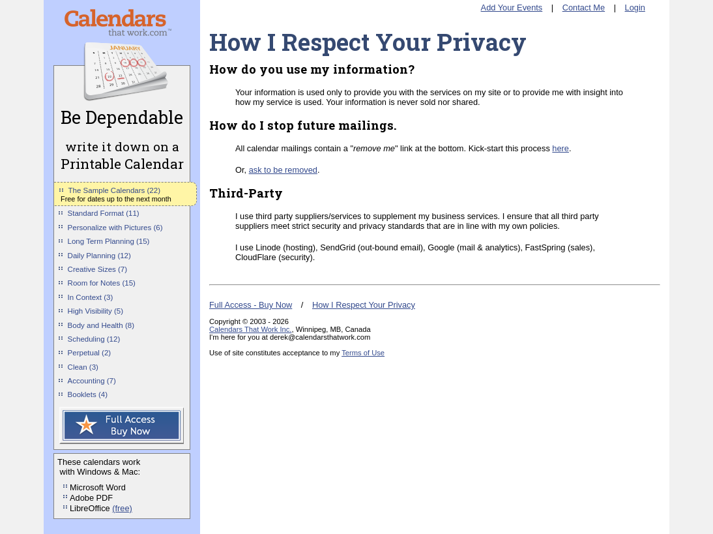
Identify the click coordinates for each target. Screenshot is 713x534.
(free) (122, 508)
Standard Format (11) (103, 213)
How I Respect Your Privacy (363, 305)
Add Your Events (512, 7)
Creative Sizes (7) (98, 269)
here (560, 148)
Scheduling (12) (94, 339)
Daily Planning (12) (99, 256)
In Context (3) (90, 297)
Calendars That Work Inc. (250, 329)
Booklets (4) (88, 394)
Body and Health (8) (101, 325)
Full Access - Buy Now (250, 305)
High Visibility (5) (96, 311)
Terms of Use (363, 353)
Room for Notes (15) (102, 283)
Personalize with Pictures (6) (115, 227)
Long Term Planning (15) (109, 241)
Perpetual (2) (89, 353)
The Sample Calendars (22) (114, 190)
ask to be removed (283, 170)
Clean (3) (83, 367)
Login (635, 7)
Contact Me (583, 7)
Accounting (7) (92, 381)
